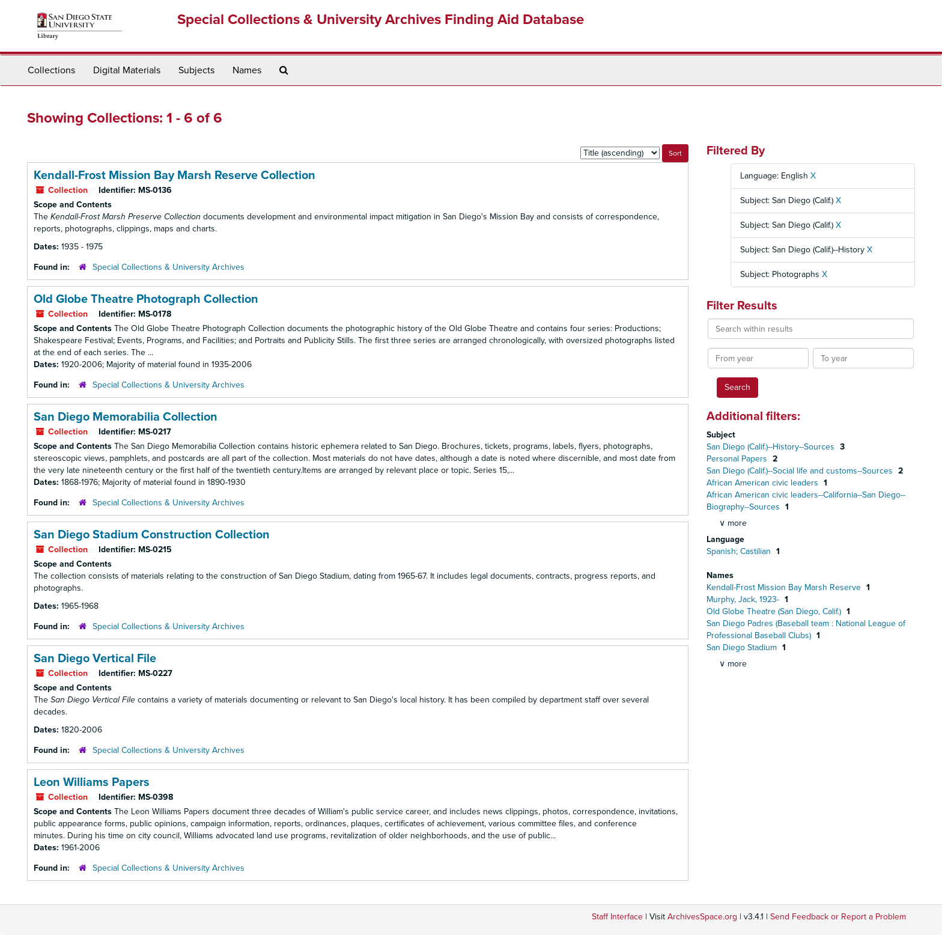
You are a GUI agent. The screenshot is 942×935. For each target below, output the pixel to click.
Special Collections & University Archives (169, 267)
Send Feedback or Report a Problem (838, 917)
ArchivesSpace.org (702, 917)
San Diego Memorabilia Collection (125, 417)
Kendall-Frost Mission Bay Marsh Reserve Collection (174, 175)
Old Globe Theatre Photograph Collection (146, 299)
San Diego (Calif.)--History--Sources (771, 447)
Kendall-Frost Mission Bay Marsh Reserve (784, 587)
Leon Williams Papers (92, 782)
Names (246, 70)
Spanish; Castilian (739, 551)
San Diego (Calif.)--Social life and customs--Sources (800, 471)
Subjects (196, 70)
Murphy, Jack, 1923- (744, 599)
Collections (51, 70)
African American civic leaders (763, 483)
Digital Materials (126, 70)
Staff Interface (617, 917)
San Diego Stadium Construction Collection (152, 535)
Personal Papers (738, 459)
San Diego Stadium (742, 647)
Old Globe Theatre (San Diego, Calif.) (774, 611)
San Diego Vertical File (95, 658)
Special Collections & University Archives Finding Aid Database (380, 19)
